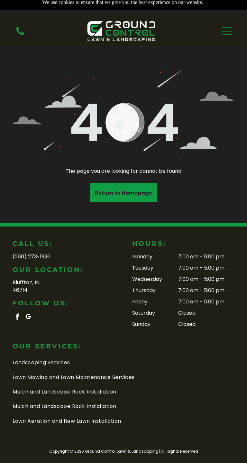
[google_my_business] (28, 317)
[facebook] (17, 317)
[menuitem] (123, 362)
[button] (227, 16)
